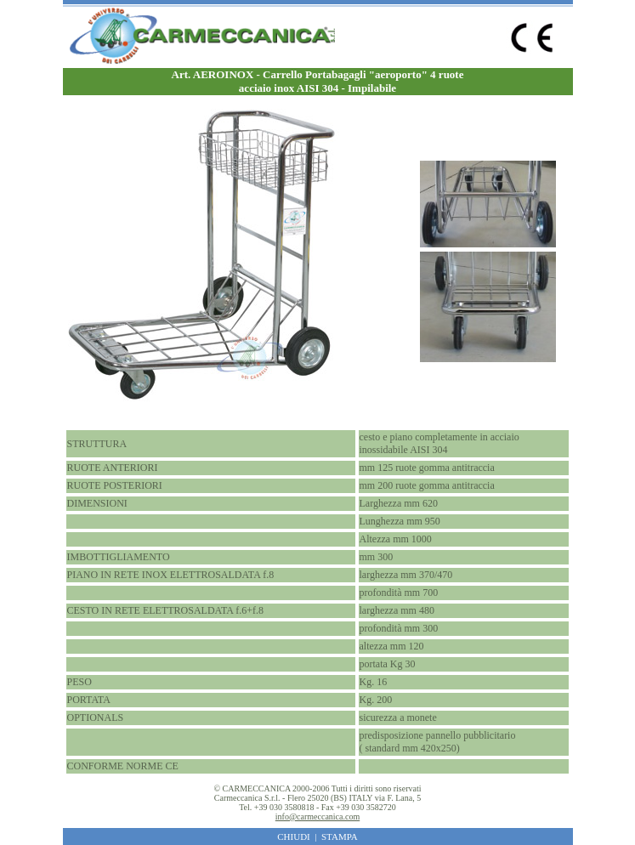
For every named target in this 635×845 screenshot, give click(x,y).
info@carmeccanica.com (317, 816)
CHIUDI (293, 836)
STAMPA (339, 836)
